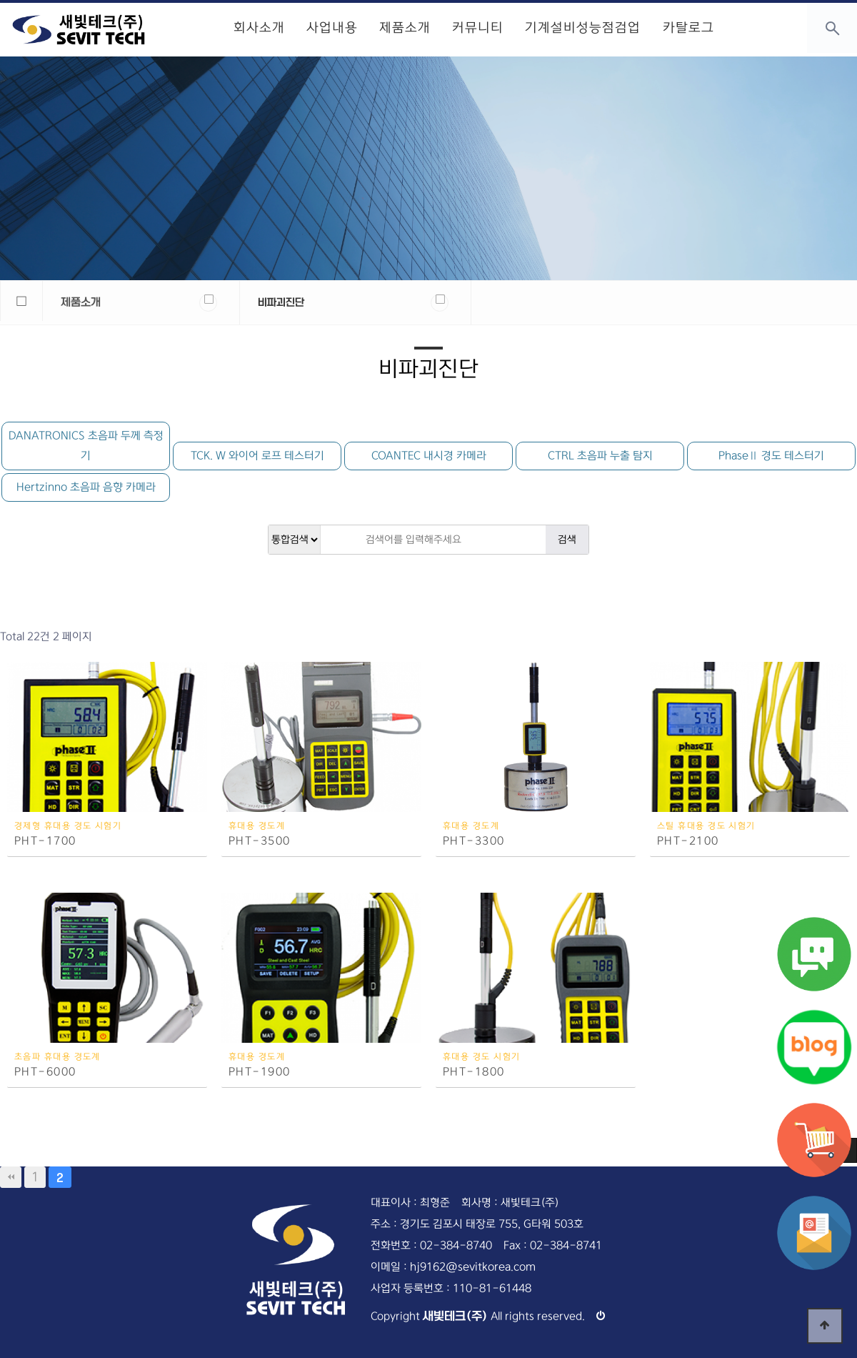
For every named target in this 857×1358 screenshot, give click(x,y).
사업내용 (332, 28)
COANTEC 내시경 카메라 (428, 456)
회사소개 (259, 28)
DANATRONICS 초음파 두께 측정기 (86, 446)
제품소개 (405, 28)
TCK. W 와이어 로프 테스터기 (257, 456)
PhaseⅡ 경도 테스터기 (771, 456)
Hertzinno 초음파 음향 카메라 (86, 487)
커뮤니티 (477, 28)
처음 (10, 1177)
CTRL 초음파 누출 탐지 (600, 456)
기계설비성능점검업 (583, 28)
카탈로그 (687, 28)
